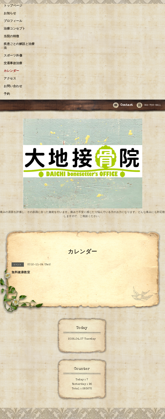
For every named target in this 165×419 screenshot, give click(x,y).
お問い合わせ (13, 86)
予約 (7, 94)
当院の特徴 (11, 36)
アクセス (10, 78)
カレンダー (11, 71)
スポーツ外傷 (13, 55)
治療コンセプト (14, 28)
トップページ (13, 5)
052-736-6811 (149, 105)
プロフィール (13, 21)
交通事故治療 (13, 63)
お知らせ (10, 13)
